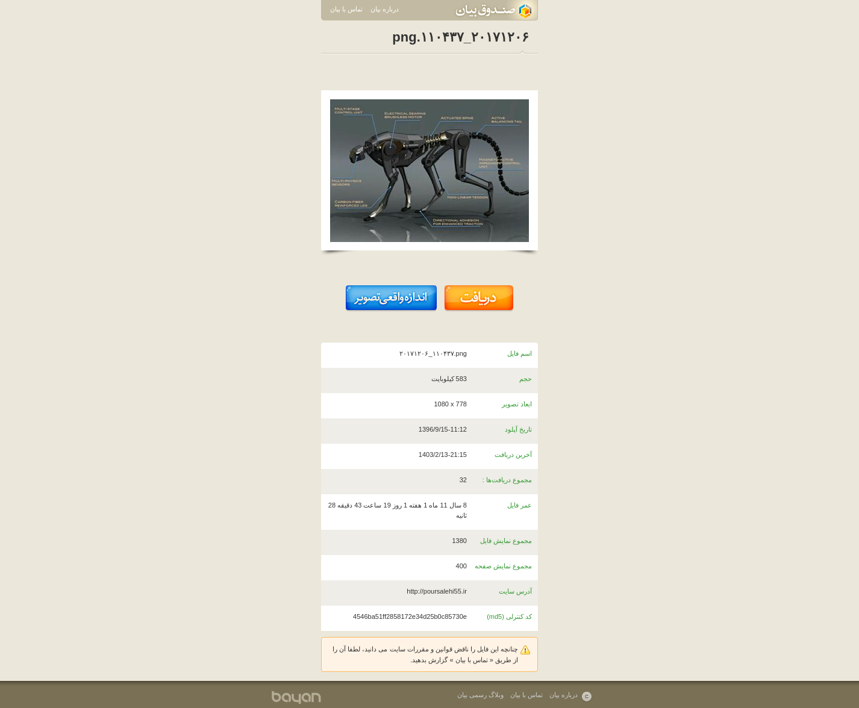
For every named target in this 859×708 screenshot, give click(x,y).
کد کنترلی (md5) (509, 616)
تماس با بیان (346, 9)
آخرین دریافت (513, 454)
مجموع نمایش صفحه (503, 566)
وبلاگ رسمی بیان (480, 694)
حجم (525, 378)
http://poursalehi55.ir (437, 591)
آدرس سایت (515, 591)
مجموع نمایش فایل (506, 540)
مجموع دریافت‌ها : (507, 479)
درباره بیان (384, 9)
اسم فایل (519, 353)
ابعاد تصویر (517, 404)
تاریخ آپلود (518, 429)
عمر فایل (519, 505)
